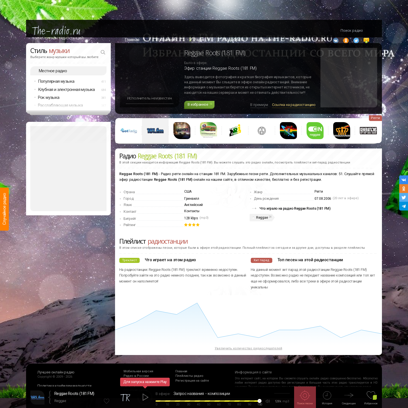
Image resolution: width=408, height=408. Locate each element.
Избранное (166, 39)
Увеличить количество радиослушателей (248, 358)
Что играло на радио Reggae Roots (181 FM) (295, 218)
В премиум (259, 114)
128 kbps (191, 228)
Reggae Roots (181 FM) (74, 393)
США (188, 201)
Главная (132, 39)
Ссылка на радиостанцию (294, 114)
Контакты (191, 221)
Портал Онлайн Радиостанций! (58, 38)
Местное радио (53, 80)
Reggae (262, 228)
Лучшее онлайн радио (56, 382)
